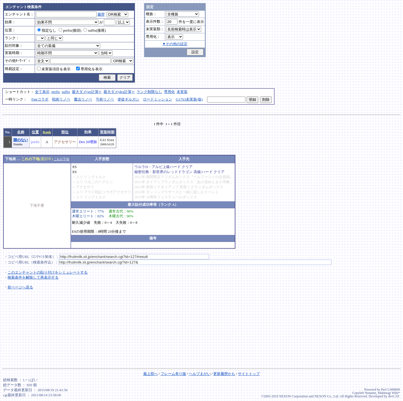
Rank (47, 132)
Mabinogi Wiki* (389, 393)
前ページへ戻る (20, 287)
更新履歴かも (224, 374)
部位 (65, 132)
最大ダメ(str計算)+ (87, 92)
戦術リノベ (61, 99)
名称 (20, 132)
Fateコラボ (39, 99)
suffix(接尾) (94, 30)
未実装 (182, 92)
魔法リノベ (83, 99)
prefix (55, 92)
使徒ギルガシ (128, 99)
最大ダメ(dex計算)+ (119, 92)
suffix (66, 92)
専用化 (169, 92)
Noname (370, 393)
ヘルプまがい (200, 374)
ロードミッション (157, 99)
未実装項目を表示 (54, 69)
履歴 (101, 15)
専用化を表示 (89, 69)
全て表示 (42, 92)
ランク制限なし (149, 92)
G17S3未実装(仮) (189, 99)
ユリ (79, 177)
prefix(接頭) (69, 30)
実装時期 (107, 132)
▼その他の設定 (175, 44)
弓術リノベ (105, 99)
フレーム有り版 (173, 374)
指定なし (46, 30)
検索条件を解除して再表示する (33, 277)
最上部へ (150, 374)
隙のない (20, 140)
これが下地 (61, 159)
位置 (35, 132)
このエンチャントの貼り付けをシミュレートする (48, 272)
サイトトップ (249, 374)
